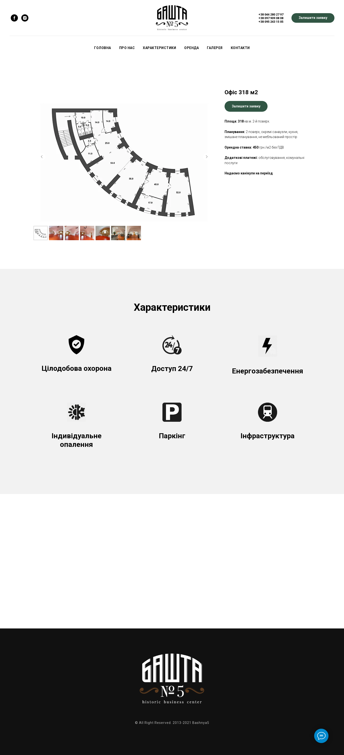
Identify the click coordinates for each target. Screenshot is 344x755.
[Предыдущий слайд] (41, 156)
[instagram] (24, 18)
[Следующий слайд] (206, 156)
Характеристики (159, 48)
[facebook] (14, 18)
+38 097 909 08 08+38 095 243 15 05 (270, 19)
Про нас (127, 48)
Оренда (191, 48)
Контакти (240, 48)
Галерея (215, 48)
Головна (102, 48)
